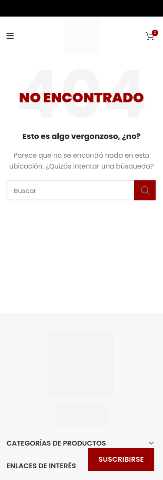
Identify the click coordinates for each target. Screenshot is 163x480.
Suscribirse (121, 459)
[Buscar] (81, 190)
